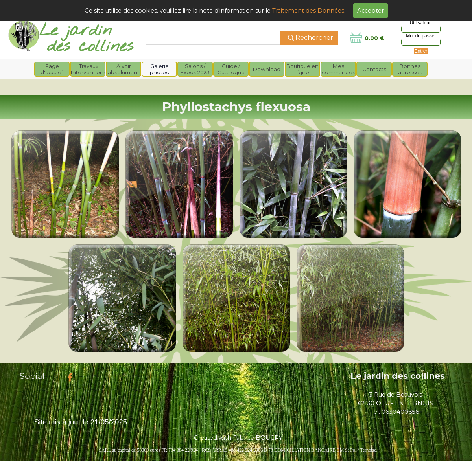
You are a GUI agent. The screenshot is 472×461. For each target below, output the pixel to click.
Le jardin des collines (397, 376)
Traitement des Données (308, 10)
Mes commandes (338, 69)
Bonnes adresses (410, 69)
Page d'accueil (52, 69)
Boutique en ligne (302, 69)
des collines (90, 46)
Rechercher (314, 37)
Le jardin (75, 31)
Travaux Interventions (88, 69)
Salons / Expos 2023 (195, 69)
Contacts (374, 69)
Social (32, 376)
